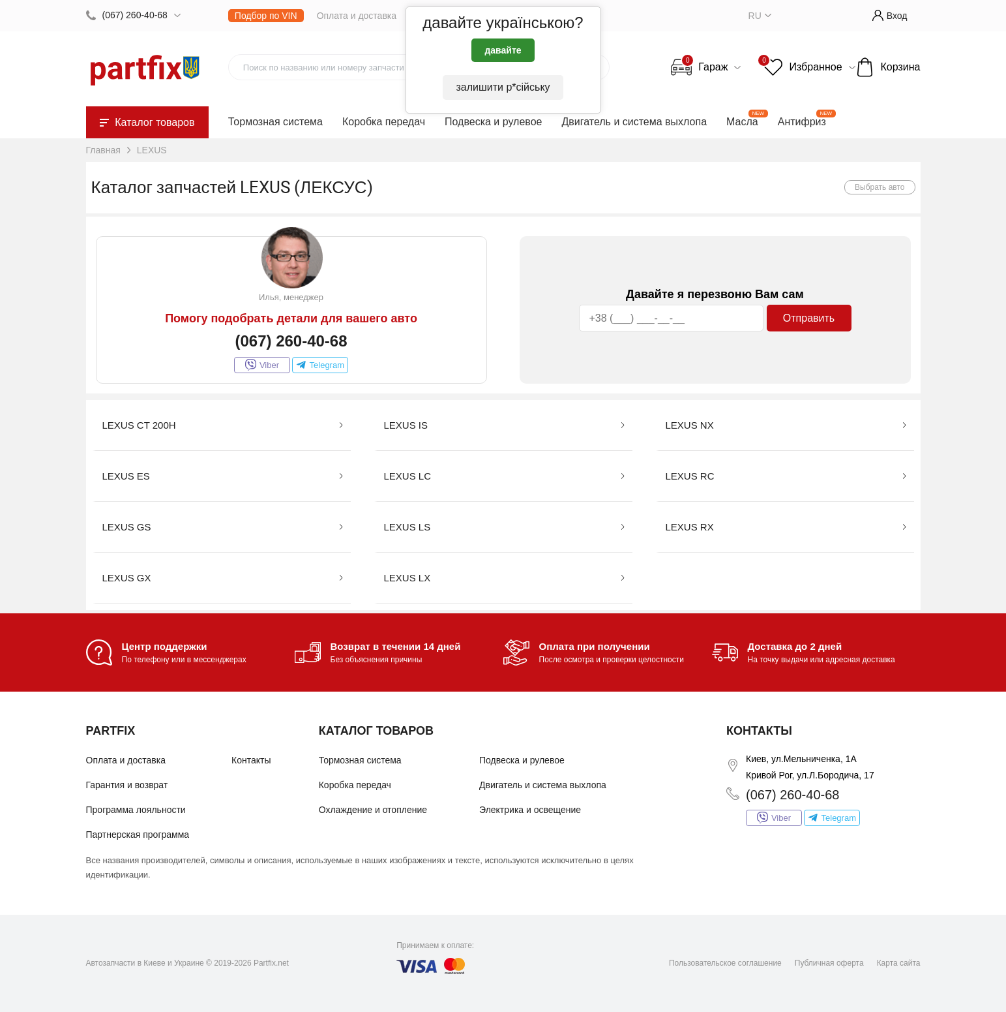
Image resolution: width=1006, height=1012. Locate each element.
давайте (502, 50)
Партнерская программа (138, 834)
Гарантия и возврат (127, 785)
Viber (262, 364)
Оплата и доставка (356, 15)
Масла (742, 121)
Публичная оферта (829, 963)
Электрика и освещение (530, 810)
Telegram (320, 364)
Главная (103, 150)
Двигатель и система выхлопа (634, 121)
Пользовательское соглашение (725, 963)
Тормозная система (275, 121)
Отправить (809, 318)
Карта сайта (899, 963)
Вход (890, 15)
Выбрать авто (880, 187)
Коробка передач (383, 121)
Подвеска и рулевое (493, 121)
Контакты (251, 760)
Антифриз (802, 121)
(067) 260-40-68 (135, 15)
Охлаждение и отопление (373, 810)
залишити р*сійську (503, 87)
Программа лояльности (136, 810)
